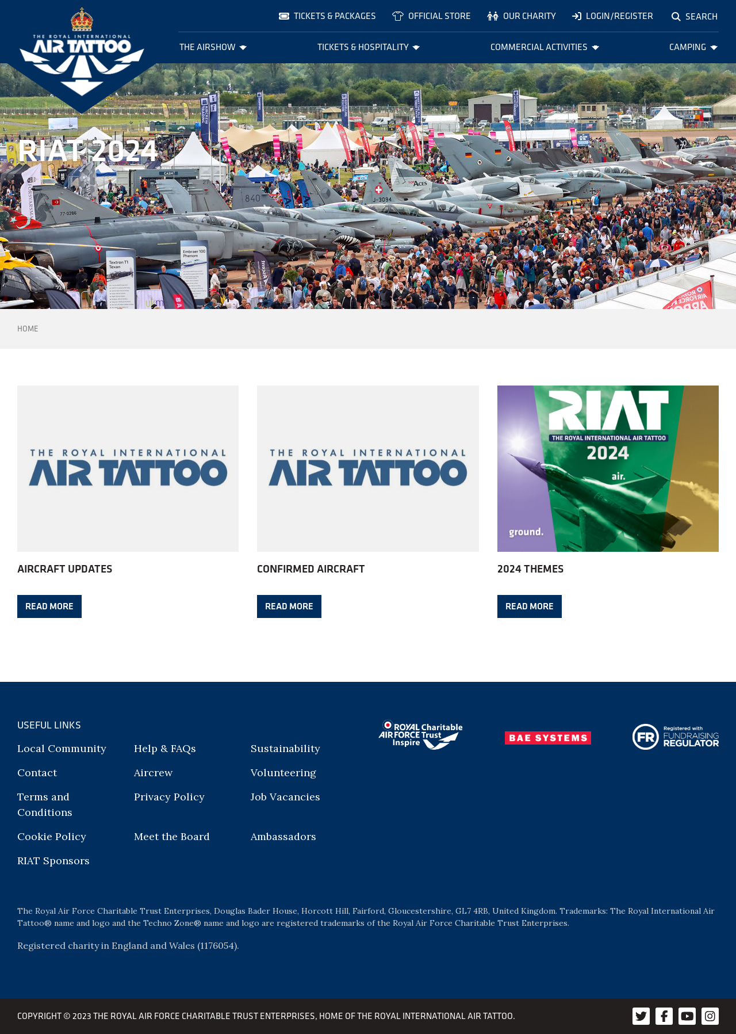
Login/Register (612, 15)
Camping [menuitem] (693, 47)
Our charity (521, 15)
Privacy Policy (169, 796)
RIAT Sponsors (53, 860)
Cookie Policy (51, 836)
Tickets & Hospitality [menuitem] (368, 47)
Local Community (61, 748)
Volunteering (283, 772)
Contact (37, 772)
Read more (49, 606)
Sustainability (285, 748)
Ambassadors (283, 836)
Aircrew (153, 772)
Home (28, 328)
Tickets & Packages (327, 15)
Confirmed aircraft (311, 568)
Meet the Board (172, 836)
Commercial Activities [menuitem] (544, 47)
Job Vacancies (285, 796)
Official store (431, 15)
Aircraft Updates (64, 568)
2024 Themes (530, 568)
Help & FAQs (165, 748)
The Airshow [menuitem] (213, 47)
